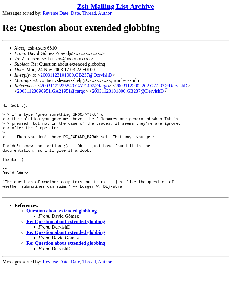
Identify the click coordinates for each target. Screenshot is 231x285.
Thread (89, 13)
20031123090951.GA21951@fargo (51, 91)
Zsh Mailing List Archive (115, 6)
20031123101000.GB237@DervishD (76, 74)
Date (75, 13)
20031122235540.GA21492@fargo (75, 85)
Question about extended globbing (61, 228)
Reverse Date (56, 13)
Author (105, 13)
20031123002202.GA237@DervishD (151, 85)
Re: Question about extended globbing (65, 239)
